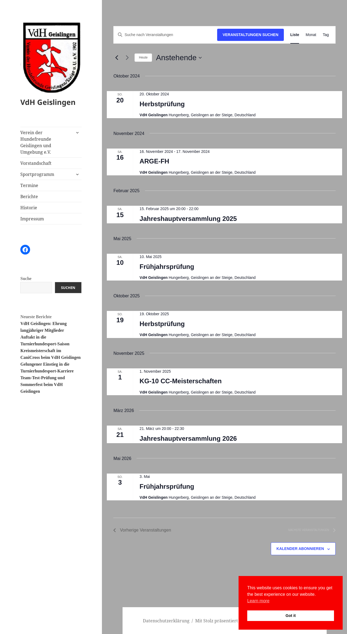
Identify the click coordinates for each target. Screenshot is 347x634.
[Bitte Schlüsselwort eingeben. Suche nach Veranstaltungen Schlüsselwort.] (165, 34)
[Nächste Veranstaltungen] (127, 57)
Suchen (68, 287)
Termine (29, 185)
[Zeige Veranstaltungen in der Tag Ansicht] (326, 34)
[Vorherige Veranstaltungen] (116, 57)
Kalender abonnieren (300, 548)
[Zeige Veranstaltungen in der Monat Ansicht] (311, 34)
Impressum (32, 219)
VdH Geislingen (48, 102)
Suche (25, 278)
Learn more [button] (258, 600)
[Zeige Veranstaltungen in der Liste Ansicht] (294, 34)
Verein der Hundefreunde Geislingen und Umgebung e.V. (35, 142)
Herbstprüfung (162, 104)
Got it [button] (290, 615)
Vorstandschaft (36, 163)
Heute (143, 57)
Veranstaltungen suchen (250, 35)
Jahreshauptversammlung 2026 (188, 438)
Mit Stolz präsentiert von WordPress (233, 621)
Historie (28, 208)
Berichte (29, 196)
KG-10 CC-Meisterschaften (181, 381)
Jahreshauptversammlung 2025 (188, 218)
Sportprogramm (37, 174)
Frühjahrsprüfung (167, 266)
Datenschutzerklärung (166, 621)
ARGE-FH (154, 161)
